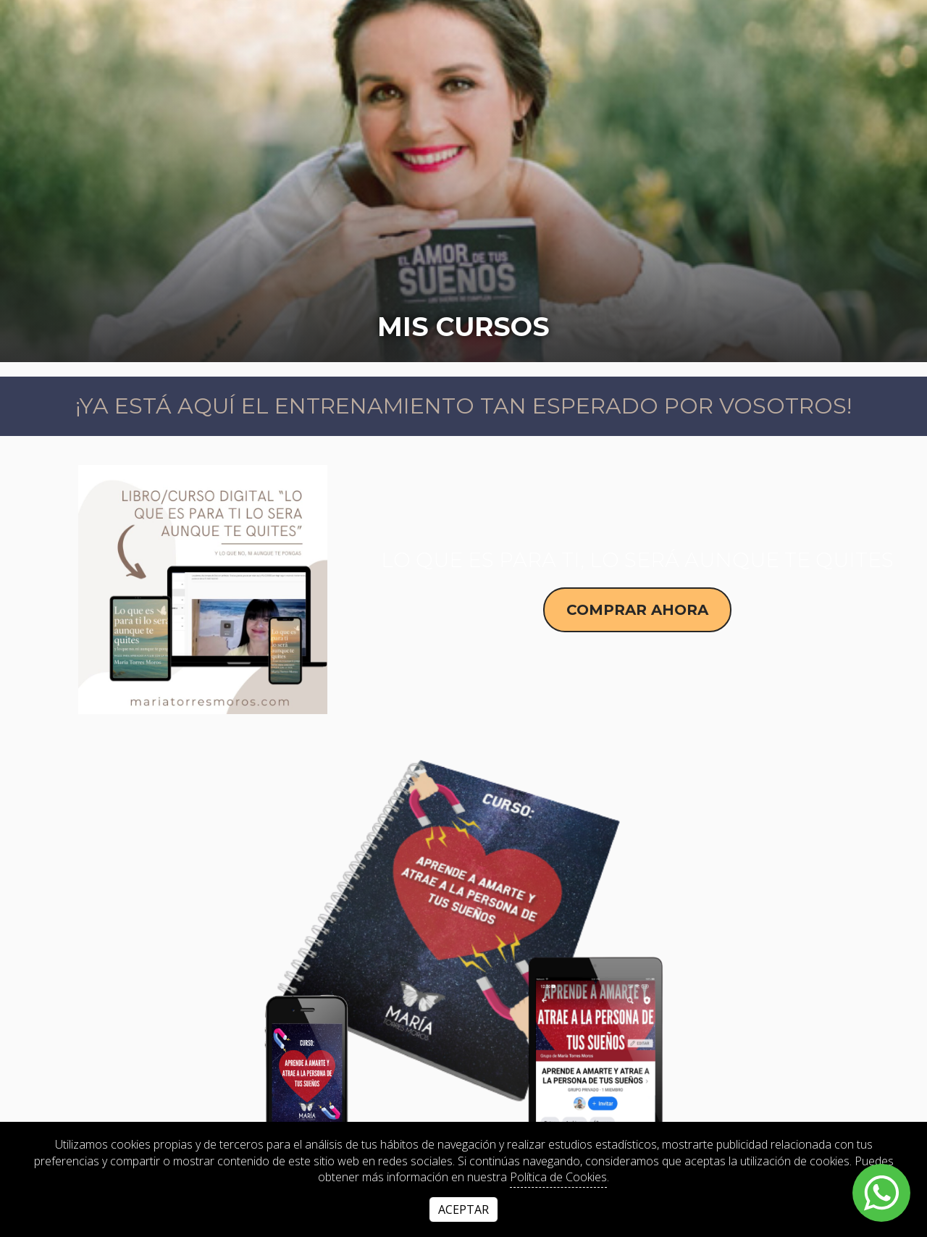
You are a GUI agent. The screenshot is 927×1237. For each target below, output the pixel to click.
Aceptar (463, 1209)
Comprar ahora (637, 609)
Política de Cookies (558, 1177)
